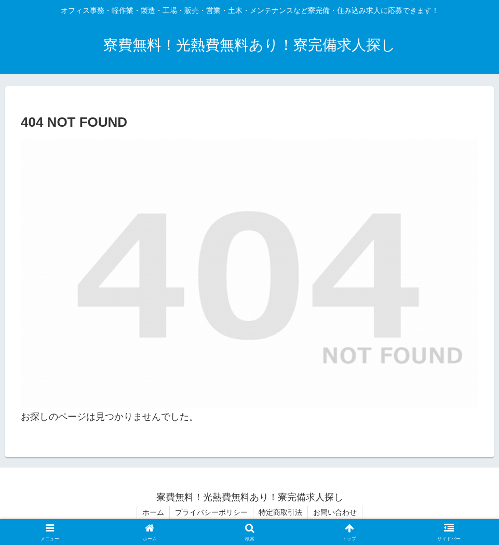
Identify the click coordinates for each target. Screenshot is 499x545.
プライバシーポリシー (211, 512)
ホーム (153, 512)
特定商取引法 (280, 512)
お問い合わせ (335, 512)
